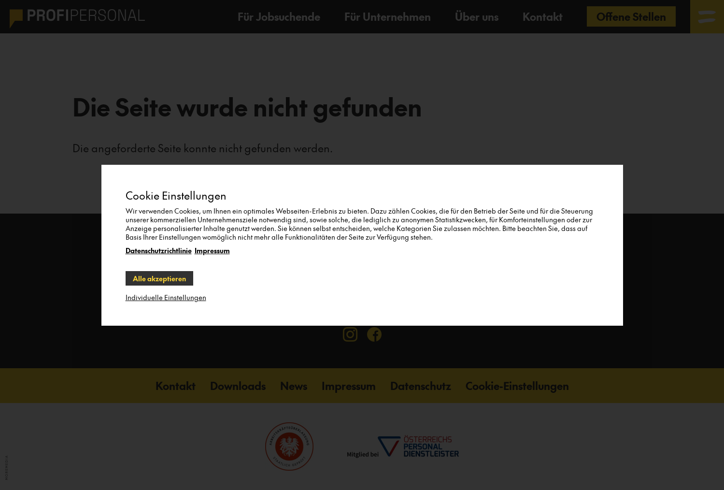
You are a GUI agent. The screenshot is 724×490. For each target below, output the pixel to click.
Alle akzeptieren (159, 278)
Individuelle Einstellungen (166, 297)
